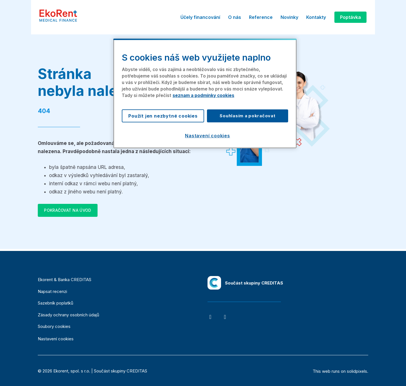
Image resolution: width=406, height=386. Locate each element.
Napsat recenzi (52, 291)
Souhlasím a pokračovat (247, 115)
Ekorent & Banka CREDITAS (64, 279)
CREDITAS (137, 371)
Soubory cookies (54, 326)
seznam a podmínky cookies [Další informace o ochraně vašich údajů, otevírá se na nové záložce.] (203, 95)
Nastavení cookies (56, 338)
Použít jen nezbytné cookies (163, 116)
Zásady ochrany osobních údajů (68, 314)
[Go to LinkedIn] (225, 317)
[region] (205, 93)
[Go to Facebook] (210, 317)
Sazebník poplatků (55, 303)
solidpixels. (357, 371)
